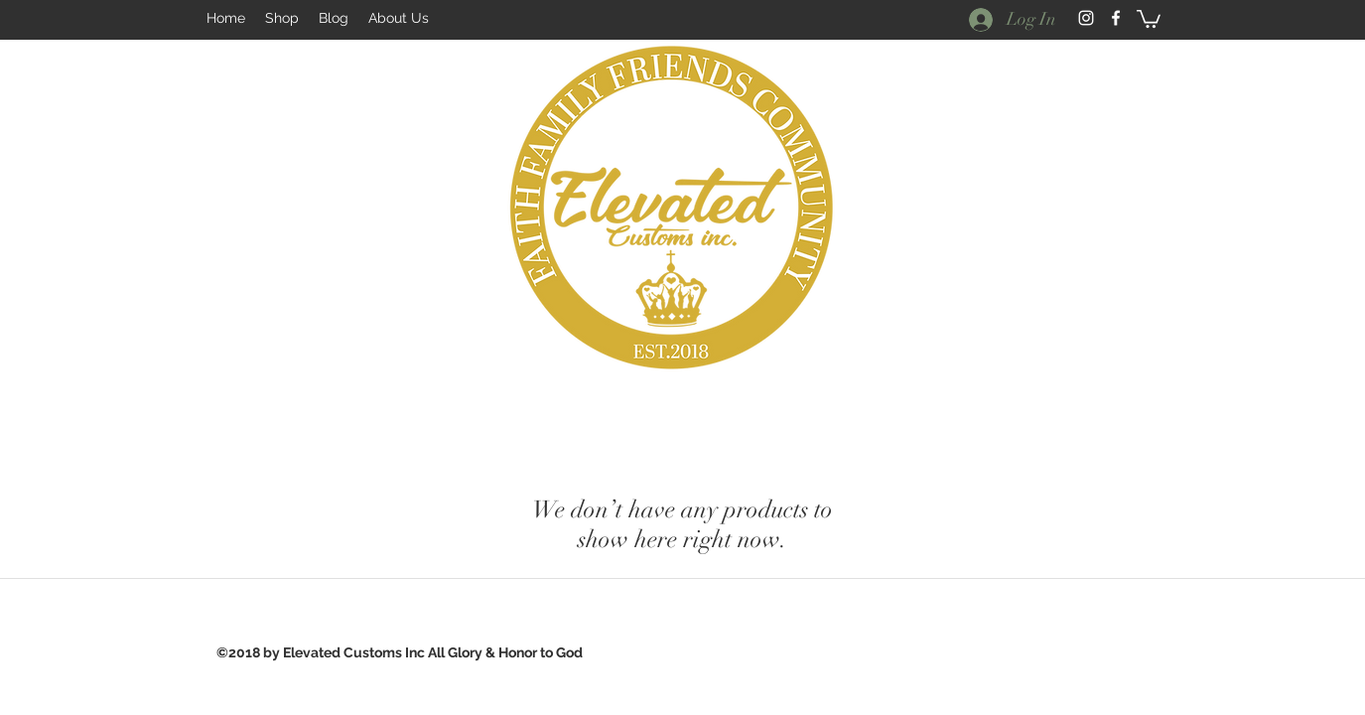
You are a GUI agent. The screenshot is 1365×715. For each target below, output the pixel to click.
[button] (1148, 18)
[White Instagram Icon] (1086, 18)
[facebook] (1116, 18)
